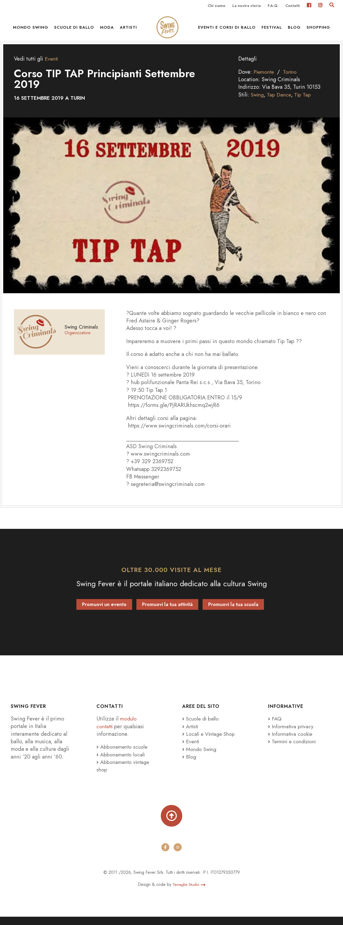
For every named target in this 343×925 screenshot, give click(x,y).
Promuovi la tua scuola (233, 611)
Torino (292, 79)
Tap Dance (281, 102)
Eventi (52, 66)
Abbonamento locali (121, 761)
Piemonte (264, 79)
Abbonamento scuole (123, 754)
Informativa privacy (292, 733)
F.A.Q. (273, 6)
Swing (258, 102)
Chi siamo (216, 6)
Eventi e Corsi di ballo (227, 29)
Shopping (318, 29)
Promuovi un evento (104, 611)
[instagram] (178, 856)
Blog (294, 29)
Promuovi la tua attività (167, 611)
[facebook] (165, 856)
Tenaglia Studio (189, 893)
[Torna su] (171, 823)
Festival (272, 29)
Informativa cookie (291, 741)
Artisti (128, 29)
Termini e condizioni (294, 749)
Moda (107, 29)
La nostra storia (246, 6)
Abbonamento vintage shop (124, 773)
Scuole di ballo (74, 29)
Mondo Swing (30, 29)
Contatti (292, 6)
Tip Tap (305, 102)
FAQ (275, 726)
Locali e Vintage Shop (212, 741)
